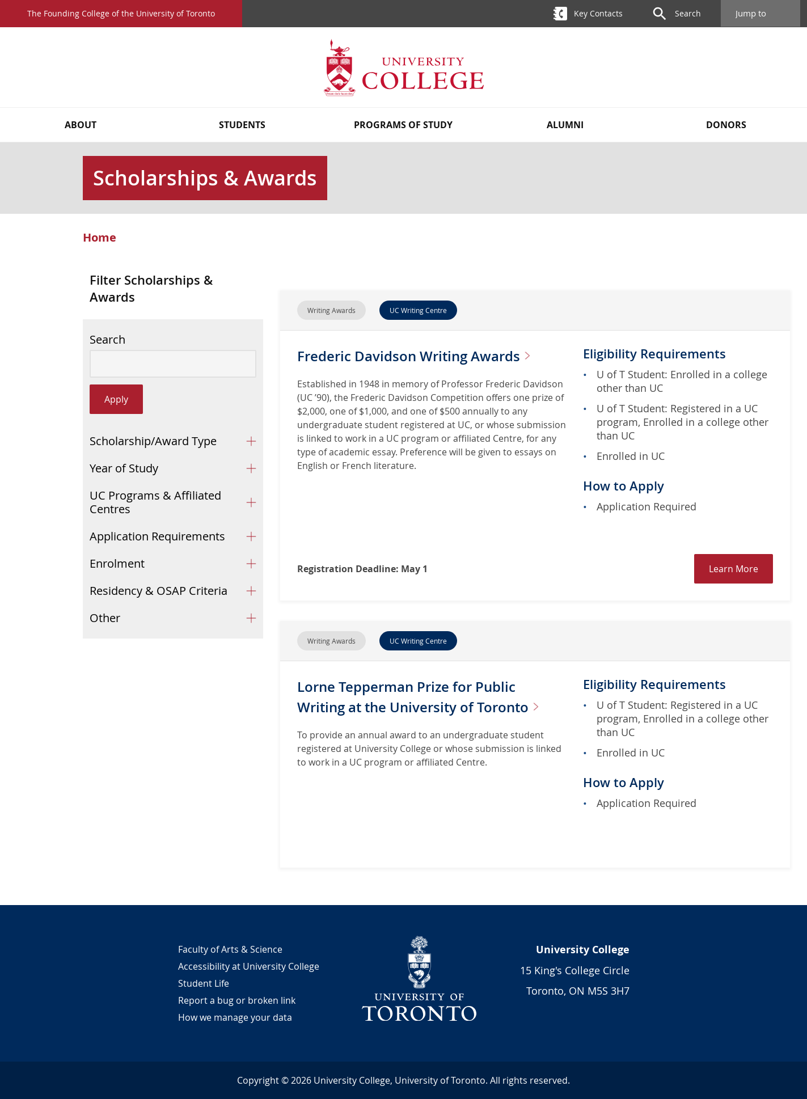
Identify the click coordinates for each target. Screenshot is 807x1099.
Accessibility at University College (248, 966)
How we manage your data (235, 1017)
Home (99, 237)
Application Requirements (157, 536)
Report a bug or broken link (236, 1000)
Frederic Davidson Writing (396, 365)
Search (107, 339)
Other (105, 617)
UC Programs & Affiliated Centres (155, 502)
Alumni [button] (565, 125)
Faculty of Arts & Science (230, 949)
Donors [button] (726, 125)
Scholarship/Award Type (153, 441)
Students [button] (242, 125)
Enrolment (117, 563)
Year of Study (124, 468)
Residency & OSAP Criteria (158, 590)
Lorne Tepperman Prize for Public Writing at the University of (423, 706)
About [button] (80, 125)
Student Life (203, 983)
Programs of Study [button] (403, 125)
